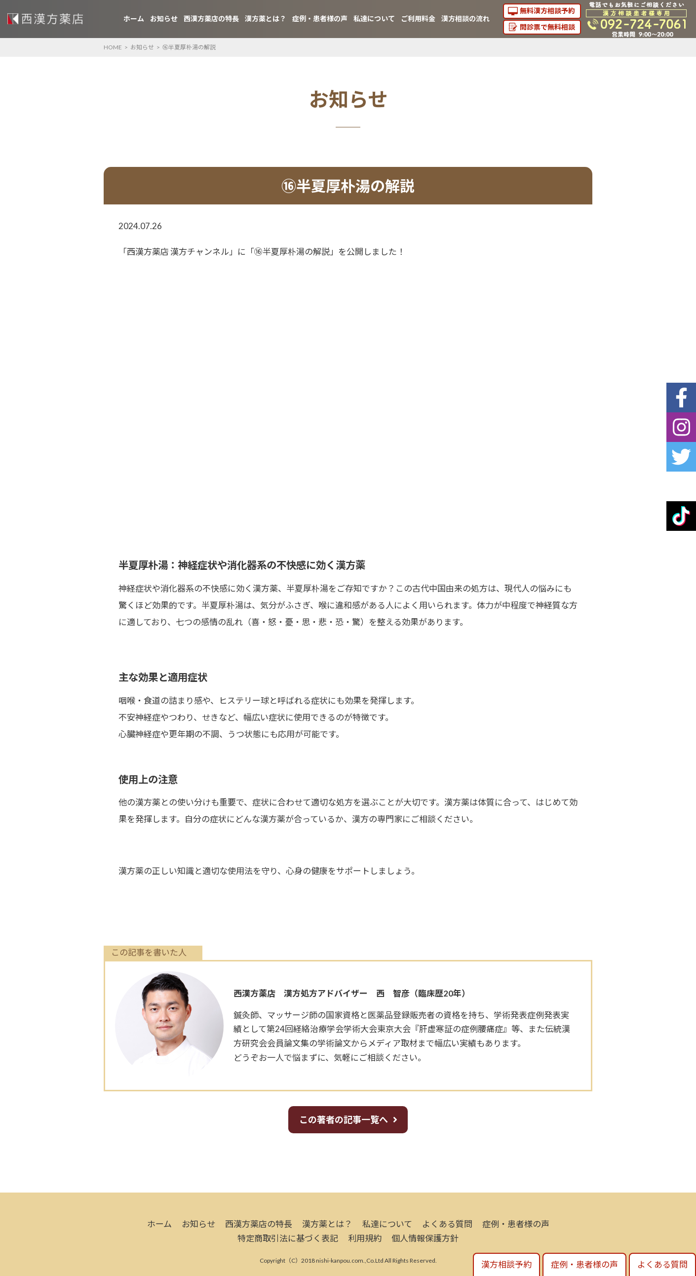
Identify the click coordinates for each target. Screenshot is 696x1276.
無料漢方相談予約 (547, 10)
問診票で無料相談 (547, 27)
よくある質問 (447, 1224)
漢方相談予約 (506, 1264)
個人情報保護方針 (425, 1238)
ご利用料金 (418, 18)
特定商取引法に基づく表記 (287, 1238)
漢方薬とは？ (265, 18)
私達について (374, 18)
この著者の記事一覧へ (343, 1119)
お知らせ (164, 18)
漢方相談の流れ (465, 18)
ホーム (133, 18)
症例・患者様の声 (320, 18)
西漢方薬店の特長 (211, 18)
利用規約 (365, 1238)
